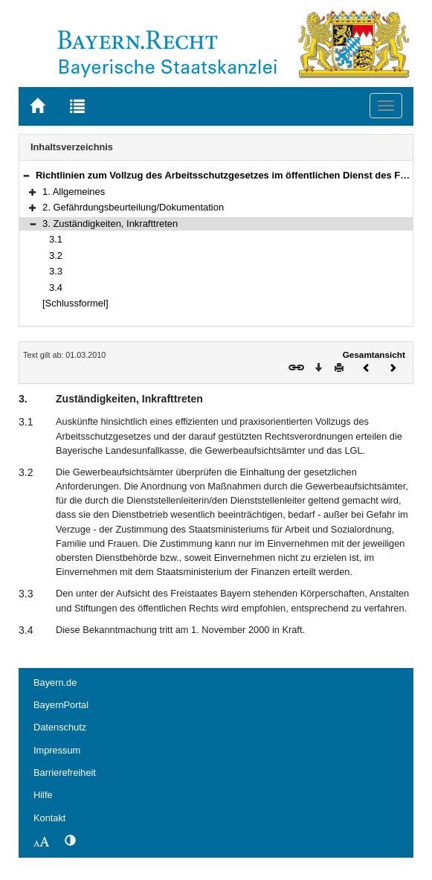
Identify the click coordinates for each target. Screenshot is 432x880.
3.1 (55, 239)
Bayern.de (55, 682)
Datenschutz (59, 727)
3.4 (55, 287)
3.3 (55, 271)
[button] (26, 175)
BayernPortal (60, 704)
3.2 (55, 255)
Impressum (56, 750)
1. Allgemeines (73, 191)
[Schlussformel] (75, 303)
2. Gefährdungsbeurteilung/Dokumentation (133, 207)
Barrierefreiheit (64, 772)
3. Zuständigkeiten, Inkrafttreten (110, 223)
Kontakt (49, 817)
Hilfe (43, 794)
